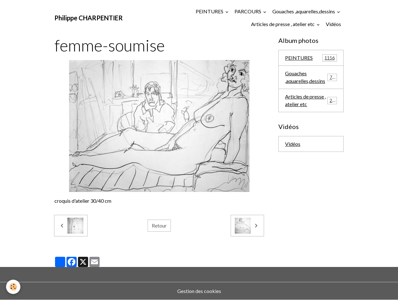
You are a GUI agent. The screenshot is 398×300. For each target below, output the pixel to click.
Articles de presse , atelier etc (283, 24)
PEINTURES (210, 11)
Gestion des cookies (199, 291)
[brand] (88, 18)
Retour (159, 225)
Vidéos (333, 24)
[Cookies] (13, 287)
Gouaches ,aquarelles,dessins (304, 11)
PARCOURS (248, 11)
